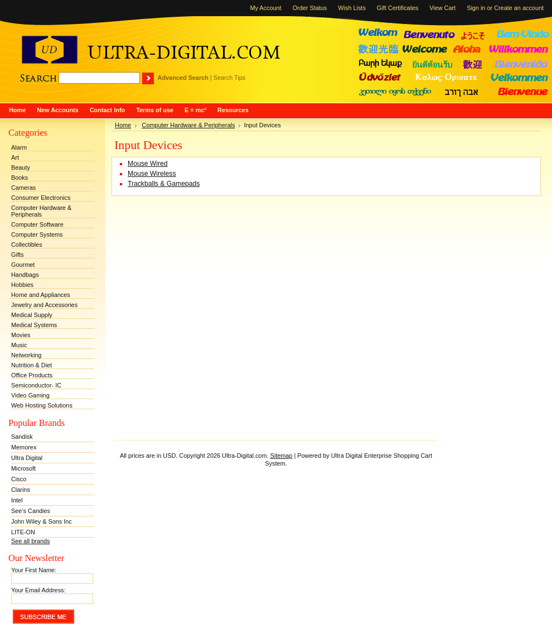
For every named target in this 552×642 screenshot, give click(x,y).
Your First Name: (33, 570)
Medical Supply (31, 315)
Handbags (25, 274)
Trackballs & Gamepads (164, 184)
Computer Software (37, 224)
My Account (265, 7)
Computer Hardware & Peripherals (41, 211)
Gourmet (23, 264)
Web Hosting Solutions (41, 405)
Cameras (23, 187)
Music (19, 345)
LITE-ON (23, 532)
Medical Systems (34, 325)
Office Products (31, 375)
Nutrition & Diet (31, 365)
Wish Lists (352, 7)
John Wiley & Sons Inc (41, 521)
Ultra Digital (26, 457)
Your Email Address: (38, 590)
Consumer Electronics (40, 197)
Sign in (476, 7)
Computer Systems (36, 234)
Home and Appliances (40, 294)
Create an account (519, 7)
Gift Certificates (397, 7)
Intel (17, 500)
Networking (26, 355)
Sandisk (22, 436)
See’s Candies (30, 510)
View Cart (442, 7)
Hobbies (22, 284)
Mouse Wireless (152, 174)
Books (19, 177)
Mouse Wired (148, 163)
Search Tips (229, 77)
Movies (20, 335)
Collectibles (26, 244)
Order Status (310, 7)
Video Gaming (30, 395)
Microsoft (23, 468)
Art (15, 157)
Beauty (20, 167)
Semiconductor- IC (36, 385)
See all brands (30, 541)
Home (123, 125)
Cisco (18, 479)
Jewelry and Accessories (44, 304)
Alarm (19, 147)
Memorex (23, 447)
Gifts (17, 254)
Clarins (20, 489)
